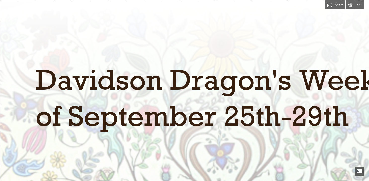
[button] (335, 4)
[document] (184, 90)
